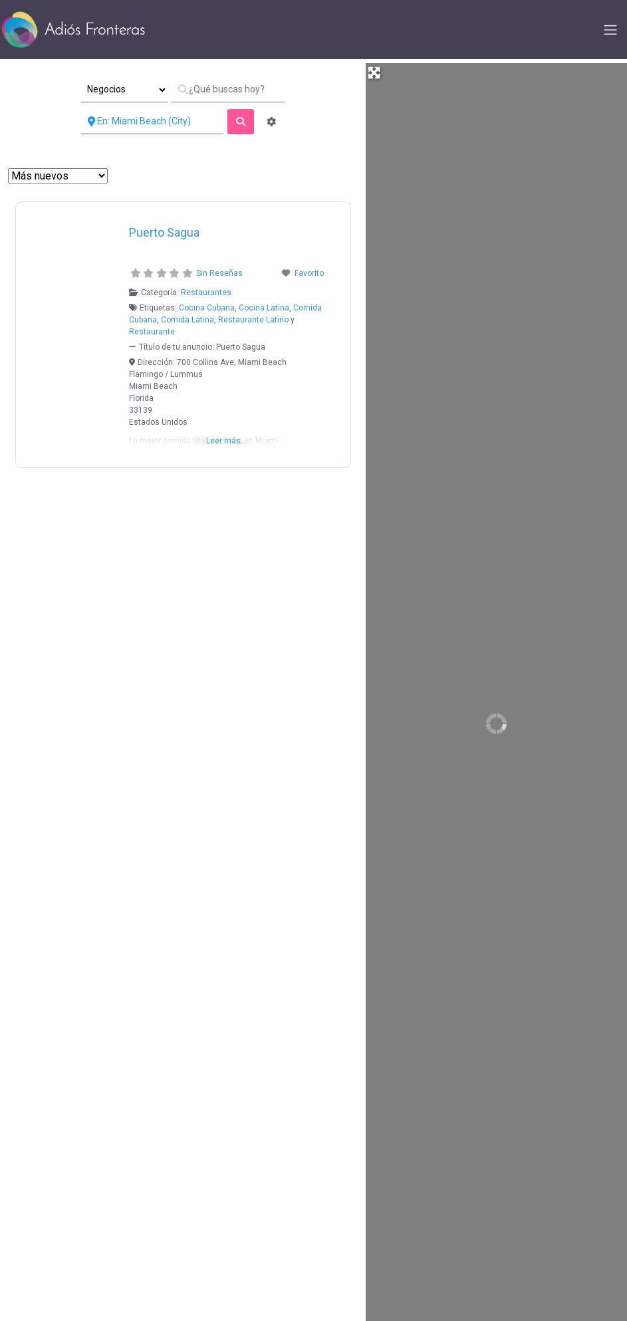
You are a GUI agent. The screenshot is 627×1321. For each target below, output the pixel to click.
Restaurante (152, 331)
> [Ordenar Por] (58, 175)
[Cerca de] (152, 121)
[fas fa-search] (240, 121)
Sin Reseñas (219, 273)
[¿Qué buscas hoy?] (228, 89)
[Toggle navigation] (610, 30)
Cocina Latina (264, 307)
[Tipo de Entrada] (124, 89)
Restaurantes (206, 292)
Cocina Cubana (207, 307)
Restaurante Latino (253, 319)
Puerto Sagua (164, 232)
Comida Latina (187, 319)
